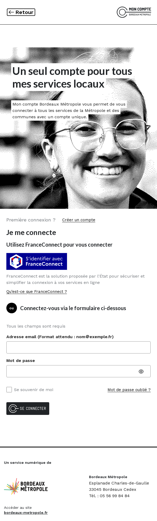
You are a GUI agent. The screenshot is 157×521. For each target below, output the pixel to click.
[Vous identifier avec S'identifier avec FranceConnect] (38, 261)
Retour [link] (25, 12)
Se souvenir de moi (29, 389)
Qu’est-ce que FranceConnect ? (36, 291)
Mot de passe (20, 360)
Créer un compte (78, 220)
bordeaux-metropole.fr (26, 512)
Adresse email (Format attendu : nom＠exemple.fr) (60, 336)
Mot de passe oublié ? (129, 389)
